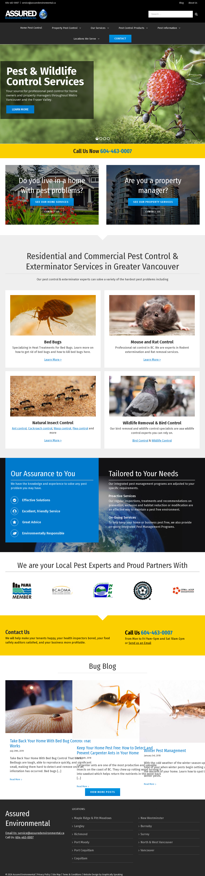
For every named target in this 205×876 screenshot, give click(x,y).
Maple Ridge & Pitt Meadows (93, 818)
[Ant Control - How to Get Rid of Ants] (53, 378)
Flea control (80, 428)
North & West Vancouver (157, 842)
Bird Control (140, 440)
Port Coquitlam (84, 850)
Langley (79, 826)
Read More (15, 779)
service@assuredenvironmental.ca (39, 3)
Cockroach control (40, 428)
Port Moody (81, 842)
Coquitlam (80, 858)
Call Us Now (86, 151)
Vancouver (147, 850)
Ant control (19, 428)
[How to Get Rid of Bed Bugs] (53, 297)
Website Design (91, 874)
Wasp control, (63, 428)
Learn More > (53, 359)
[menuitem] (181, 3)
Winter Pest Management (165, 750)
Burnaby (146, 826)
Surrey (145, 834)
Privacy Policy (43, 874)
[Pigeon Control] (152, 378)
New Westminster (152, 818)
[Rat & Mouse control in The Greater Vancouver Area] (152, 297)
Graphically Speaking (112, 874)
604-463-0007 (12, 3)
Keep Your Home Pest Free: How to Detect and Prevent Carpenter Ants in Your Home (115, 750)
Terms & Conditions (72, 874)
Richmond (81, 834)
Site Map (56, 874)
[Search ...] (170, 14)
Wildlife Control (162, 440)
